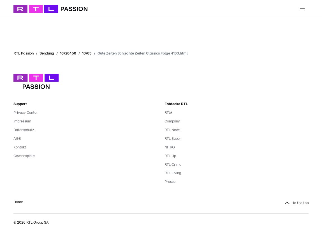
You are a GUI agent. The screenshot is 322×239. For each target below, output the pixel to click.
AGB (17, 139)
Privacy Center (25, 113)
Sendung (47, 53)
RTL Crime (173, 165)
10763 (87, 53)
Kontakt (19, 147)
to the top (301, 203)
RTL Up (170, 156)
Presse (170, 182)
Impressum (22, 121)
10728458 (68, 53)
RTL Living (173, 173)
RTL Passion (23, 53)
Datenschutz (23, 130)
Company (172, 121)
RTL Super (173, 139)
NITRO (170, 147)
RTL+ (168, 113)
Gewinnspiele (24, 156)
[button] (236, 203)
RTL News (172, 130)
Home (18, 202)
